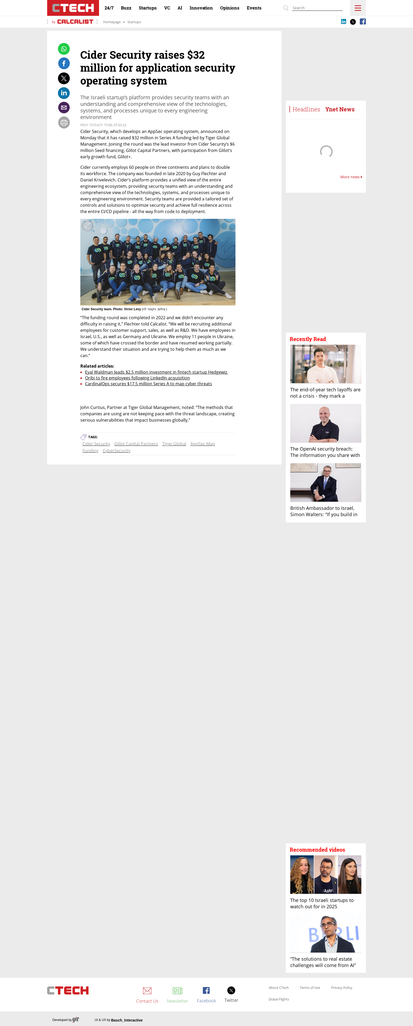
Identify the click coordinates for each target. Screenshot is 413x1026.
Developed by (65, 1020)
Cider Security (96, 444)
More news (351, 177)
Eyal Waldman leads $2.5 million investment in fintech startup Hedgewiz (156, 372)
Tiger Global (174, 444)
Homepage (112, 21)
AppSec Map (202, 444)
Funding (90, 450)
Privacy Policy (341, 988)
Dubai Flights (279, 999)
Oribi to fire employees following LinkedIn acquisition (137, 378)
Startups (134, 21)
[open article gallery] (157, 262)
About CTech (279, 988)
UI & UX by (118, 1020)
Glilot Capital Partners (136, 444)
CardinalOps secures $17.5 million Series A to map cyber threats (148, 384)
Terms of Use (310, 988)
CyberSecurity (116, 450)
